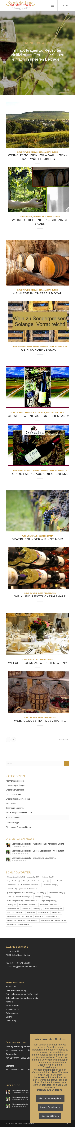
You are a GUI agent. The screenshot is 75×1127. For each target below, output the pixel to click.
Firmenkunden (12, 1005)
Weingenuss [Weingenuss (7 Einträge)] (32, 920)
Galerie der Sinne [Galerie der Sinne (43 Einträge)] (50, 885)
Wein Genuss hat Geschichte (40, 720)
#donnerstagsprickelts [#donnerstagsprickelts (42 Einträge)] (16, 877)
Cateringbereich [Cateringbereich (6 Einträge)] (29, 881)
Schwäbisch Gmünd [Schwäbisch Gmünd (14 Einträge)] (15, 916)
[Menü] (52, 5)
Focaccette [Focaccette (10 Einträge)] (57, 881)
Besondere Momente (15, 808)
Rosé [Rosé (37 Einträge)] (10, 912)
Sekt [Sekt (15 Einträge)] (29, 916)
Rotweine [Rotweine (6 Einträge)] (31, 912)
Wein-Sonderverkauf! (40, 349)
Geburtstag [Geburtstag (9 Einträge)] (12, 889)
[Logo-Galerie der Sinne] (31, 5)
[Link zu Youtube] (67, 5)
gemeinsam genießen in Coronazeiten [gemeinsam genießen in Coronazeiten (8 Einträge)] (21, 893)
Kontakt (9, 1002)
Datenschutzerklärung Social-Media (22, 998)
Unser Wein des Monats (37, 346)
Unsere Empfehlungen (15, 785)
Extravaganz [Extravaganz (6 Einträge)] (43, 881)
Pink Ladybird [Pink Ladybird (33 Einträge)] (13, 908)
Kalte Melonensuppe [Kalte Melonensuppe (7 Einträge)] (24, 897)
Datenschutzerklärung (16, 990)
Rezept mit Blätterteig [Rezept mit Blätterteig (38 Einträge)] (53, 908)
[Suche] (37, 763)
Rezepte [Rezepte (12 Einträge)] (37, 908)
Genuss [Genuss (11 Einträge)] (42, 893)
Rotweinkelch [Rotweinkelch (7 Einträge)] (43, 912)
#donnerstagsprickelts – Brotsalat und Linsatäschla (34, 858)
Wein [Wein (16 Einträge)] (21, 920)
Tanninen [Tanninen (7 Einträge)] (39, 916)
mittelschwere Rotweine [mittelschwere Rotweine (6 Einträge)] (28, 905)
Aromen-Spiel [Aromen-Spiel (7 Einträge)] (33, 877)
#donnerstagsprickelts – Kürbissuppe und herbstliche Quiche (38, 844)
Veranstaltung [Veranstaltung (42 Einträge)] (52, 916)
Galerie (9, 1017)
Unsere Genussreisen (15, 790)
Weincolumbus (12, 1009)
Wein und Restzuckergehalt (40, 596)
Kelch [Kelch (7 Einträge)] (38, 897)
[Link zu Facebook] (63, 5)
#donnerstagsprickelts (15, 781)
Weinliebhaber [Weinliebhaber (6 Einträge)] (47, 920)
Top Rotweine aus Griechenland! (40, 473)
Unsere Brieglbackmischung (18, 799)
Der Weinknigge (12, 823)
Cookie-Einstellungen (50, 1107)
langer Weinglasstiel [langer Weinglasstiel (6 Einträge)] (49, 901)
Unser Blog (11, 1020)
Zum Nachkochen (13, 794)
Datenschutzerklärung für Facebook (22, 994)
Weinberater (11, 803)
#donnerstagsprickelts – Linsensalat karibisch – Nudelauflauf (38, 851)
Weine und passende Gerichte (19, 812)
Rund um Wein (23, 152)
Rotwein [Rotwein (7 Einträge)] (20, 912)
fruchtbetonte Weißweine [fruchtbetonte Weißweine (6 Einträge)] (30, 885)
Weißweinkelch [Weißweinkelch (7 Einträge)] (24, 924)
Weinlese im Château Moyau (37, 293)
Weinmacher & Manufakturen (44, 152)
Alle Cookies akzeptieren (50, 1098)
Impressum (11, 986)
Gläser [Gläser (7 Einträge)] (10, 897)
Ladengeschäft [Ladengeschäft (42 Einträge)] (31, 901)
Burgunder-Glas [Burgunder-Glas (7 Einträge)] (13, 881)
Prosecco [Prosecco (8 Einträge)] (26, 908)
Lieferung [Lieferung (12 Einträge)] (11, 905)
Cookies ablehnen (50, 1116)
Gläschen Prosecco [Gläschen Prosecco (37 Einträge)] (57, 893)
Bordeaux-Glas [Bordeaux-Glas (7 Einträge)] (48, 877)
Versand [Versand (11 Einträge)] (11, 920)
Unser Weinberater (58, 346)
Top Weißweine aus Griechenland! (37, 415)
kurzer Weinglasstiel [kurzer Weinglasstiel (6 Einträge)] (15, 901)
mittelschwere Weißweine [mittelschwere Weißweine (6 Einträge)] (50, 905)
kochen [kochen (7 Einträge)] (47, 897)
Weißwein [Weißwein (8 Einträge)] (11, 924)
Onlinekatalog (12, 1013)
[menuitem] (52, 5)
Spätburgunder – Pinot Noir (37, 539)
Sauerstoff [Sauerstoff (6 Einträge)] (56, 912)
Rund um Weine (13, 817)
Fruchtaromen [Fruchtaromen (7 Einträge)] (13, 885)
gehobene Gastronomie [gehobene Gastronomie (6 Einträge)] (28, 889)
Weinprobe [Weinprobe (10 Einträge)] (60, 920)
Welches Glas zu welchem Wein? (37, 662)
